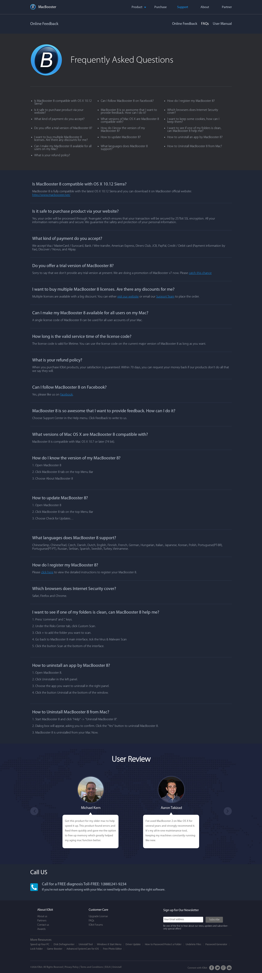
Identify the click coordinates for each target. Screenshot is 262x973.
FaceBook (211, 967)
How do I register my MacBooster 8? (191, 101)
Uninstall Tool (86, 944)
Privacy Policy (72, 967)
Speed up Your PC (39, 944)
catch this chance (200, 273)
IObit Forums (96, 924)
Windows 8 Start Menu (109, 944)
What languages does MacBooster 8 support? (124, 148)
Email (229, 967)
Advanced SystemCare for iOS (83, 949)
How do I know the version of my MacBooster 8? (123, 130)
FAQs (205, 24)
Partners (41, 920)
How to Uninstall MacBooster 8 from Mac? (194, 146)
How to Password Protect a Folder (163, 944)
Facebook (66, 394)
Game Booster (54, 949)
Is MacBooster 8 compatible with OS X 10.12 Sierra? (63, 102)
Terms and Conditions (91, 967)
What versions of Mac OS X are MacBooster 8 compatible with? (130, 121)
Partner (227, 7)
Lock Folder (36, 949)
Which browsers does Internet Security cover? (192, 111)
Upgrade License (98, 916)
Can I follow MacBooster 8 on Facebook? (127, 101)
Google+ (223, 967)
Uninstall (117, 967)
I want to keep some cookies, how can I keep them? (193, 121)
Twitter (217, 967)
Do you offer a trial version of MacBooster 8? (63, 128)
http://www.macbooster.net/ (51, 195)
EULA (107, 967)
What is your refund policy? (52, 155)
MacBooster (47, 7)
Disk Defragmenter (64, 944)
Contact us (43, 924)
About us (42, 916)
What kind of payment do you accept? (59, 119)
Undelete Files (193, 944)
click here (47, 572)
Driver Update (133, 944)
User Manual (222, 24)
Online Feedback (184, 24)
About (205, 7)
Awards (41, 929)
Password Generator (216, 944)
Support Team (165, 296)
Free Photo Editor (112, 949)
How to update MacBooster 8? (121, 137)
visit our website (128, 296)
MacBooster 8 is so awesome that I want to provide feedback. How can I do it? (129, 111)
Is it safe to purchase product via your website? (58, 111)
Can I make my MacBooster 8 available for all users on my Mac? (62, 148)
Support (182, 7)
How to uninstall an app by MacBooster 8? (194, 137)
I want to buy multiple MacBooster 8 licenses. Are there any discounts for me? (61, 139)
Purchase (160, 7)
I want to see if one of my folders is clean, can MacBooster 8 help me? (194, 130)
